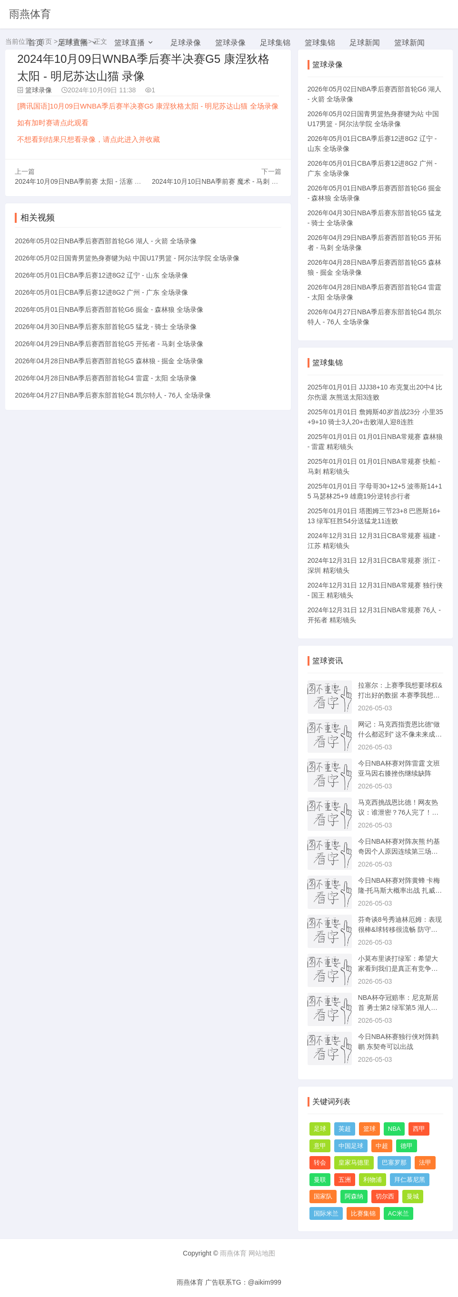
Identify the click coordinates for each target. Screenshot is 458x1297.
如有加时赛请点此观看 (53, 123)
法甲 (425, 1162)
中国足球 (351, 1145)
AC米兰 (398, 1213)
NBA (394, 1128)
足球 (320, 1128)
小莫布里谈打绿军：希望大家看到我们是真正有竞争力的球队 (398, 968)
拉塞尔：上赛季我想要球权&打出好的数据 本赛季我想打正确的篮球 (400, 695)
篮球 (369, 1128)
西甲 (419, 1128)
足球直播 (73, 43)
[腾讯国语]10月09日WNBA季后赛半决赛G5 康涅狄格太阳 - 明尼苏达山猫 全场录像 (147, 106)
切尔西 (385, 1196)
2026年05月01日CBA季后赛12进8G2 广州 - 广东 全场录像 (101, 292)
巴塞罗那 (394, 1162)
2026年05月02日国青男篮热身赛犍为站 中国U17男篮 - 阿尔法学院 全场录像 (127, 257)
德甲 (406, 1145)
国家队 (323, 1196)
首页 (35, 43)
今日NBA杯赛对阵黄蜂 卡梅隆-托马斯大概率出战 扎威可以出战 (400, 890)
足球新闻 (364, 43)
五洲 (345, 1179)
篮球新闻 (409, 43)
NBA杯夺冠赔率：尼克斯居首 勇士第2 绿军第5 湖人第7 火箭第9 (399, 1007)
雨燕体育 (30, 14)
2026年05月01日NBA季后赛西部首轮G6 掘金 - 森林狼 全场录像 (109, 309)
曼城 (413, 1196)
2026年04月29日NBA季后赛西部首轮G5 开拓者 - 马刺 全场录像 (109, 343)
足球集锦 (275, 43)
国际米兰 (326, 1213)
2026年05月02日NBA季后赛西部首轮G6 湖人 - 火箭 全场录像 (106, 240)
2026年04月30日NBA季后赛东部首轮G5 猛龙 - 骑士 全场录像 (106, 326)
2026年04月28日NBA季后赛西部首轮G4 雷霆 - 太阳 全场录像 (106, 377)
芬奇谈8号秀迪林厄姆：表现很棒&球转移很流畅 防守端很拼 (400, 929)
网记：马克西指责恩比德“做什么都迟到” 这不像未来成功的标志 (400, 734)
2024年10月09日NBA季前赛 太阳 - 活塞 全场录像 (88, 181)
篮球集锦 (320, 43)
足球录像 (185, 43)
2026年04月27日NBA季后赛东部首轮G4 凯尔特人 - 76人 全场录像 (113, 395)
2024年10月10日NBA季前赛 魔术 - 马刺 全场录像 (225, 181)
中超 (382, 1145)
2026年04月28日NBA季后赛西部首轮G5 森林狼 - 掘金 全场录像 (109, 360)
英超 (345, 1128)
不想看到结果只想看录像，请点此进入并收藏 (88, 139)
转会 (320, 1162)
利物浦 (372, 1179)
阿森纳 (354, 1196)
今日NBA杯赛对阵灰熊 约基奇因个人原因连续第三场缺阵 (399, 851)
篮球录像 (230, 43)
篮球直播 (129, 43)
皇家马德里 (354, 1162)
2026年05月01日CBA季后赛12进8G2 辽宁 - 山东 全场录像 (101, 275)
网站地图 (262, 1253)
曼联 (320, 1179)
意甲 (320, 1145)
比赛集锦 (363, 1213)
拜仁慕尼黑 (409, 1179)
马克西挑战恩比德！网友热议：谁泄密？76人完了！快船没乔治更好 (398, 812)
